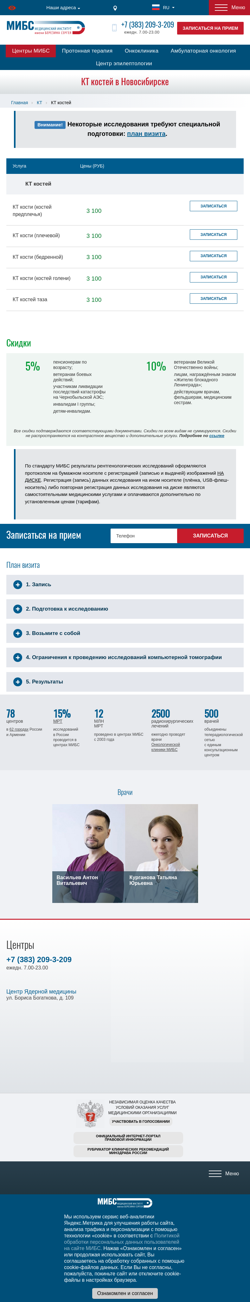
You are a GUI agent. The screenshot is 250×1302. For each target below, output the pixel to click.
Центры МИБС (31, 51)
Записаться (214, 206)
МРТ (57, 721)
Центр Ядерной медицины (41, 991)
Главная (19, 102)
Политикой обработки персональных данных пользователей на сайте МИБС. (121, 1242)
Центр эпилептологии (124, 63)
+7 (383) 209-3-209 (147, 24)
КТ (39, 102)
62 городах (19, 729)
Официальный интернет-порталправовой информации (128, 1137)
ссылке (216, 435)
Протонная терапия (87, 51)
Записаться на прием (210, 28)
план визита (146, 133)
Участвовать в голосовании (141, 1121)
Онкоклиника (142, 51)
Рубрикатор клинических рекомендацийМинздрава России (128, 1151)
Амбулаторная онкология (203, 51)
